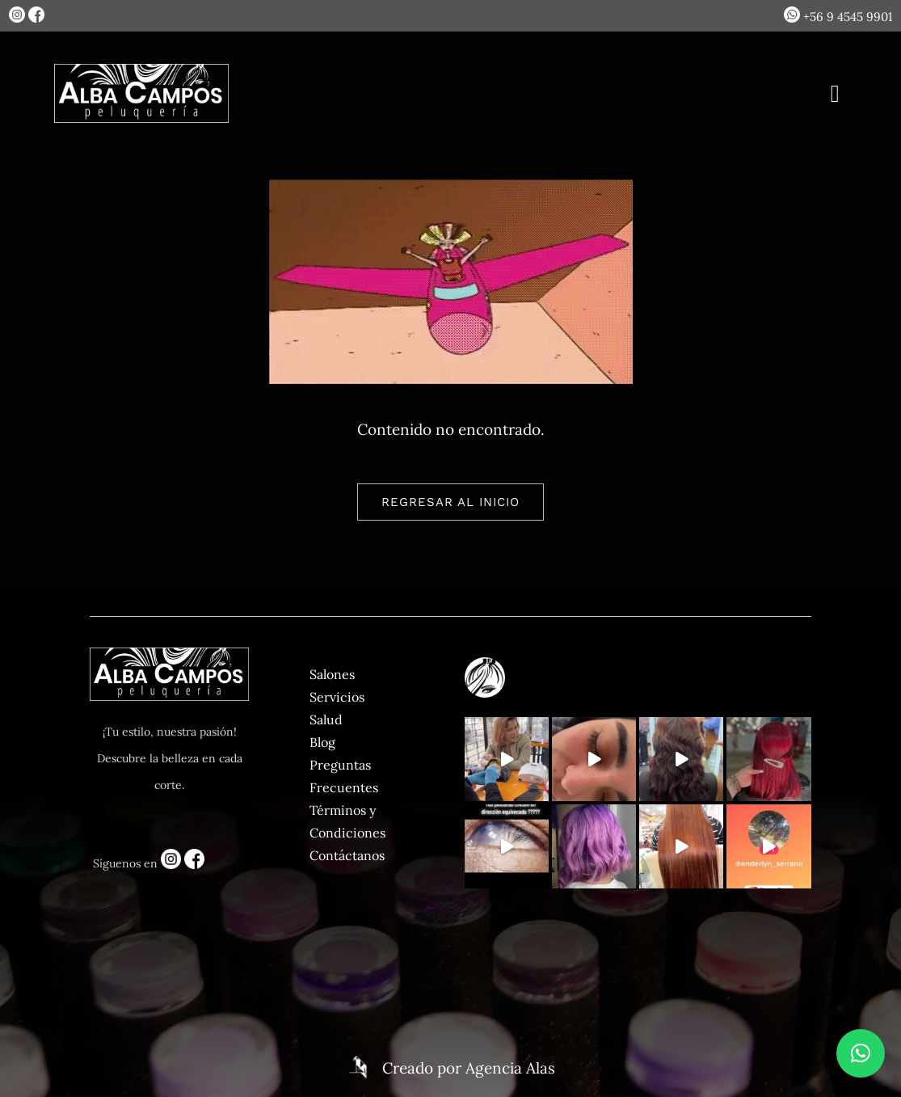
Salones (332, 674)
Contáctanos (347, 855)
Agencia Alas (510, 1068)
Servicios (336, 697)
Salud (326, 719)
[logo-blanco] (141, 71)
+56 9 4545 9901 (838, 16)
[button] (860, 1053)
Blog (322, 742)
